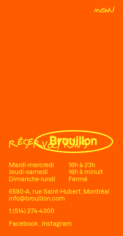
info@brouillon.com (37, 198)
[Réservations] (48, 145)
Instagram (57, 224)
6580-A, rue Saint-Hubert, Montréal (59, 191)
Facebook (24, 224)
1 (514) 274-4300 (31, 211)
